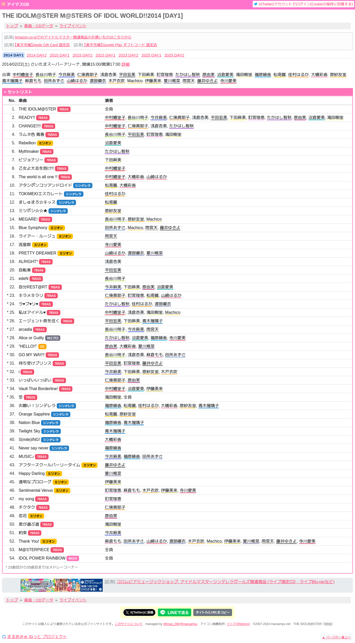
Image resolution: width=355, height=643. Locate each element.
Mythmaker (28, 151)
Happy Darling (31, 473)
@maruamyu (188, 624)
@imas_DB (171, 624)
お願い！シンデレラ (36, 405)
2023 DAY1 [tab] (105, 55)
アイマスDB (18, 4)
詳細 (125, 64)
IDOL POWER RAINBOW (41, 558)
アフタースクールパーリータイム (49, 465)
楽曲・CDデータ (38, 26)
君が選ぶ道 (28, 524)
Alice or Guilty (31, 338)
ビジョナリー (30, 160)
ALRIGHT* (28, 261)
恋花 (22, 516)
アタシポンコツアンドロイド (45, 185)
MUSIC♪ (26, 456)
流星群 (24, 244)
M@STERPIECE (33, 549)
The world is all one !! (37, 177)
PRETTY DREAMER (37, 253)
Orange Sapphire (34, 414)
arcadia (25, 329)
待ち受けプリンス (34, 363)
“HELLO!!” (27, 346)
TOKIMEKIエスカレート (40, 194)
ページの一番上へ (336, 637)
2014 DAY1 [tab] (14, 55)
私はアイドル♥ (32, 312)
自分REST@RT (32, 287)
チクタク (26, 507)
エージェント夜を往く (39, 321)
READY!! (26, 117)
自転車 (24, 270)
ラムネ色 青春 (31, 134)
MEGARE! (27, 219)
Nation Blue (29, 422)
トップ (12, 26)
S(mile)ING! (29, 439)
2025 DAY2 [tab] (174, 55)
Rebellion (27, 143)
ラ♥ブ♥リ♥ (28, 304)
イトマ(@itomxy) (238, 624)
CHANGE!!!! (29, 126)
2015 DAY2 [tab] (82, 55)
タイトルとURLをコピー (213, 612)
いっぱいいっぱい (34, 380)
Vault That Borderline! (38, 388)
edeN (23, 278)
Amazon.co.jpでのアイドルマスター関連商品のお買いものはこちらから (73, 37)
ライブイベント (73, 26)
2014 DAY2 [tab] (36, 55)
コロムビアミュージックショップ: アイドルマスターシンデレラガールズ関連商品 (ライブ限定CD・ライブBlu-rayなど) (225, 582)
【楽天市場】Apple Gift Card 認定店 (42, 45)
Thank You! (28, 541)
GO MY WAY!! (31, 355)
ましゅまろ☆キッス (36, 202)
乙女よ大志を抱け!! (36, 168)
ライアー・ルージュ (36, 236)
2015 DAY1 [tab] (59, 55)
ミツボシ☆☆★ (32, 211)
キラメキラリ (30, 295)
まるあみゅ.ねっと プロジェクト (37, 637)
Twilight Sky (29, 431)
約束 (22, 533)
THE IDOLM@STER (37, 109)
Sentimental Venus (35, 490)
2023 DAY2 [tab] (128, 55)
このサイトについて (128, 624)
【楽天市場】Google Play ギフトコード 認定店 (120, 45)
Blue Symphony (32, 227)
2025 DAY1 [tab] (151, 55)
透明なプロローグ (34, 482)
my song (26, 499)
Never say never (33, 448)
